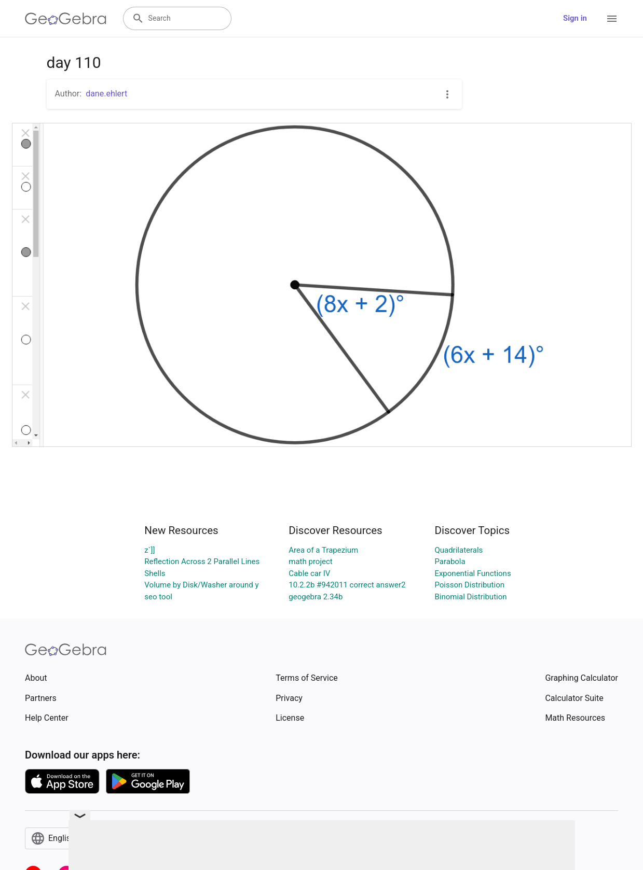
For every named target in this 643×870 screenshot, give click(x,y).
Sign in (575, 18)
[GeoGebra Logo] (65, 18)
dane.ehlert (106, 94)
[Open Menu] (612, 18)
